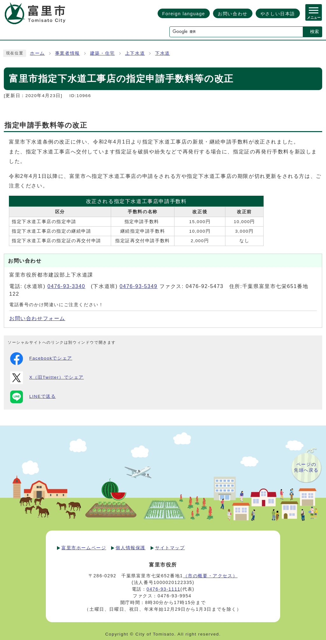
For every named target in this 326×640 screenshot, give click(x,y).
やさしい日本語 (277, 13)
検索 (314, 31)
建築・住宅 (102, 53)
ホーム (37, 53)
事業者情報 (67, 53)
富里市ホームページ (83, 547)
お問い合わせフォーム (37, 318)
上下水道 (135, 53)
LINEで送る (33, 396)
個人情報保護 (130, 547)
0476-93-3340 (66, 286)
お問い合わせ (233, 13)
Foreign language (183, 13)
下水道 (162, 53)
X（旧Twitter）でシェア (47, 377)
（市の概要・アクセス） (210, 575)
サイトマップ (170, 547)
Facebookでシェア (41, 358)
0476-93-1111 (163, 589)
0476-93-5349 (139, 286)
